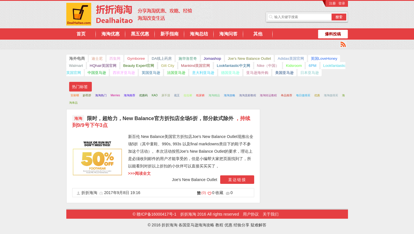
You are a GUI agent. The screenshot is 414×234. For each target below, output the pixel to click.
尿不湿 (166, 95)
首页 (81, 33)
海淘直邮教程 (247, 95)
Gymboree (136, 58)
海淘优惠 (110, 33)
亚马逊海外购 (257, 73)
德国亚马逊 (230, 73)
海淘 (78, 118)
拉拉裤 (188, 95)
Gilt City (167, 65)
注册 (332, 3)
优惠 (317, 95)
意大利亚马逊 (203, 73)
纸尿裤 (200, 95)
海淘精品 (214, 95)
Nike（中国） (268, 65)
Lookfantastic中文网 (233, 65)
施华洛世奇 (188, 58)
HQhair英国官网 (103, 65)
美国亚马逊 (284, 73)
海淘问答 (228, 33)
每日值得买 (303, 95)
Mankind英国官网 (195, 65)
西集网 (114, 58)
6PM (312, 65)
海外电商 (77, 58)
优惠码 (143, 95)
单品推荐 (286, 95)
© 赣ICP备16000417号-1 (154, 214)
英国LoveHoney (324, 58)
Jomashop (212, 58)
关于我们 (271, 214)
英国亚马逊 (151, 73)
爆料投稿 (333, 34)
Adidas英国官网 (291, 58)
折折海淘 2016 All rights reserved (210, 214)
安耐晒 (75, 95)
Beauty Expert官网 (138, 65)
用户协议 (251, 214)
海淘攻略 (229, 95)
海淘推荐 (129, 95)
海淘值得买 (331, 95)
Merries (115, 95)
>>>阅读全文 (139, 173)
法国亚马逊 (176, 73)
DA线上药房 (162, 58)
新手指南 (169, 33)
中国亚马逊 (97, 73)
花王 (177, 95)
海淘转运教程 (268, 95)
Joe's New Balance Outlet (249, 58)
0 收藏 (218, 192)
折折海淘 (89, 192)
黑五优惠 (140, 33)
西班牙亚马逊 (124, 73)
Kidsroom (294, 65)
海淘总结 (199, 33)
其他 (257, 33)
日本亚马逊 (309, 73)
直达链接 (237, 179)
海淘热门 (101, 95)
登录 (341, 3)
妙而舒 (87, 95)
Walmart (76, 65)
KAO (155, 95)
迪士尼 (97, 58)
